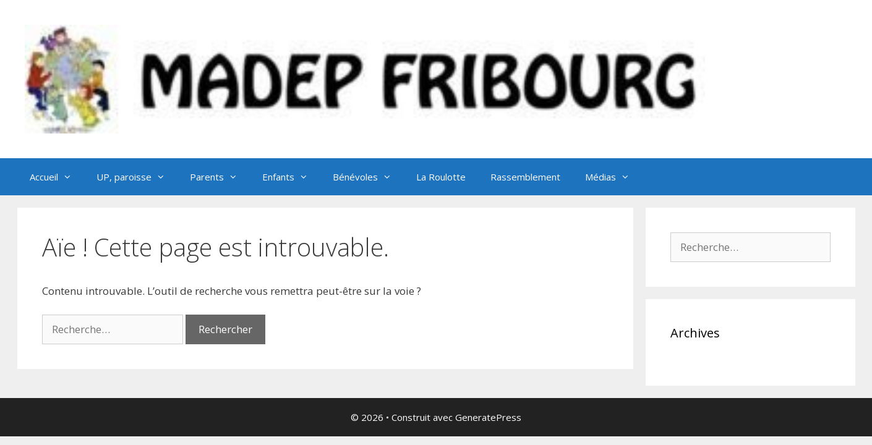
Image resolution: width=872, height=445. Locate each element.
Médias (613, 176)
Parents (220, 176)
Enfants (291, 176)
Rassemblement (525, 177)
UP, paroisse (136, 176)
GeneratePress (488, 417)
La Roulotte (441, 177)
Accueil (57, 176)
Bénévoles (368, 176)
